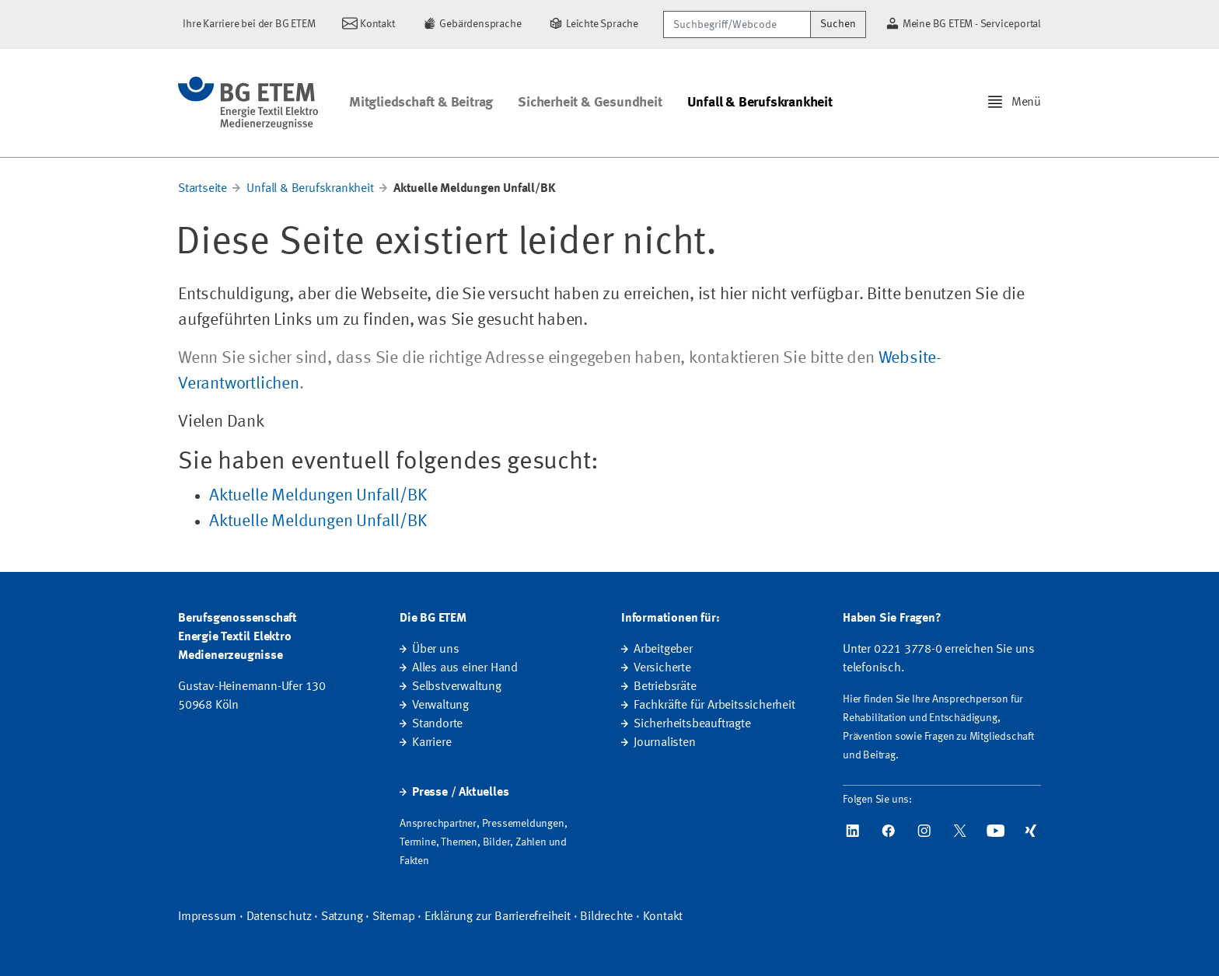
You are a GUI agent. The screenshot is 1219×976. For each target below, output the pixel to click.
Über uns (435, 649)
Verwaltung (440, 705)
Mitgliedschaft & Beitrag (421, 103)
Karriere (431, 743)
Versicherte (662, 668)
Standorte (437, 724)
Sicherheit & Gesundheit (590, 103)
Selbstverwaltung (456, 687)
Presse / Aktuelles (460, 792)
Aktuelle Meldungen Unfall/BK (317, 495)
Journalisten (665, 743)
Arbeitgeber (663, 649)
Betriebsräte (665, 687)
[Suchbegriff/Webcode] (737, 24)
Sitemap (393, 917)
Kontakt (663, 917)
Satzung (342, 917)
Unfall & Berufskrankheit (760, 103)
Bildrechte (606, 917)
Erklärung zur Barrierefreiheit (497, 917)
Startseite (202, 189)
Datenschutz (279, 917)
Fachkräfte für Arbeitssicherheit (714, 705)
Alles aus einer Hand (465, 668)
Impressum (207, 917)
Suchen (838, 24)
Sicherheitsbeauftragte (692, 724)
